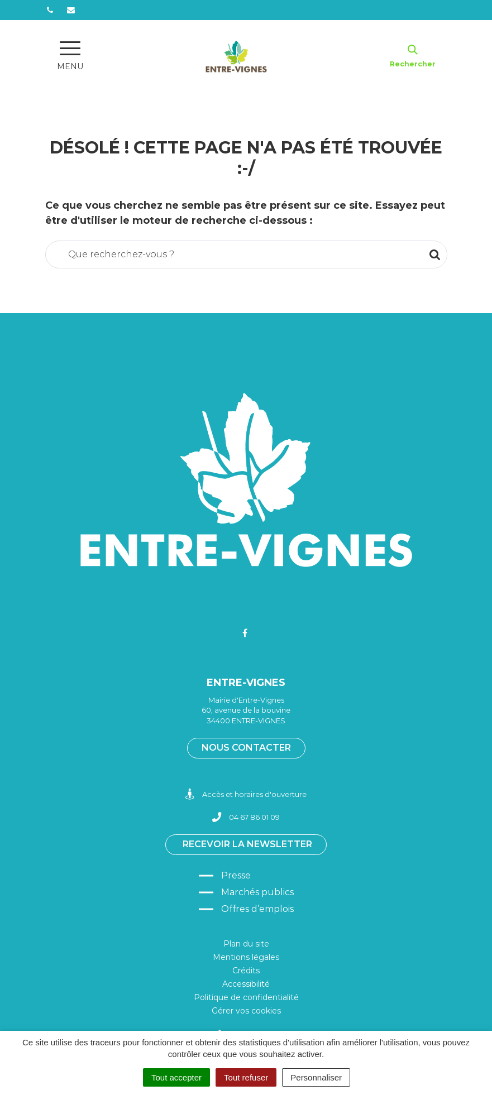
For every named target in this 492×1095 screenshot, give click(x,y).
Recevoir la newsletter (247, 844)
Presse (236, 875)
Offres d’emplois (257, 909)
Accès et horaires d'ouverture (246, 794)
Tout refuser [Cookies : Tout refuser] (246, 1077)
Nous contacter (246, 747)
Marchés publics (257, 892)
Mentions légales (246, 957)
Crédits (246, 971)
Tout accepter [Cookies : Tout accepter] (176, 1077)
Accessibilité (246, 984)
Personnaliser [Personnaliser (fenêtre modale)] (316, 1077)
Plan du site (246, 944)
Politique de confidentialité (246, 997)
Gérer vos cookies (246, 1011)
